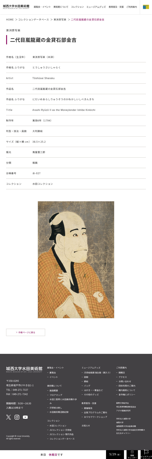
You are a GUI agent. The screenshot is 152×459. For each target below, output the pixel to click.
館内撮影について (127, 390)
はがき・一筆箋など (93, 390)
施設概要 (54, 390)
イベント (54, 377)
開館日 (122, 372)
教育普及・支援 (89, 403)
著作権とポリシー (127, 394)
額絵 (86, 381)
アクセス (123, 377)
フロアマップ (56, 394)
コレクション (53, 420)
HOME (10, 19)
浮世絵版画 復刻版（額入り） (98, 372)
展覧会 (53, 372)
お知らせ (86, 425)
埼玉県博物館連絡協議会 (126, 406)
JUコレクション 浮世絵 (60, 429)
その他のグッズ (91, 394)
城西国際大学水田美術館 (126, 426)
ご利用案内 (121, 367)
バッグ (87, 385)
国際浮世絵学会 (122, 403)
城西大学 (119, 422)
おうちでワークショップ (95, 416)
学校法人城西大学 (123, 418)
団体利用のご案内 (127, 385)
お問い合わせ (125, 381)
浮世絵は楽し (56, 407)
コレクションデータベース (33, 19)
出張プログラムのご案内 (95, 412)
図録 (86, 377)
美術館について (54, 385)
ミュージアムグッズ (91, 367)
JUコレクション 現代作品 (62, 434)
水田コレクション (58, 425)
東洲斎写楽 (60, 19)
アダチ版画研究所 (123, 410)
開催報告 (88, 408)
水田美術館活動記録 (59, 411)
